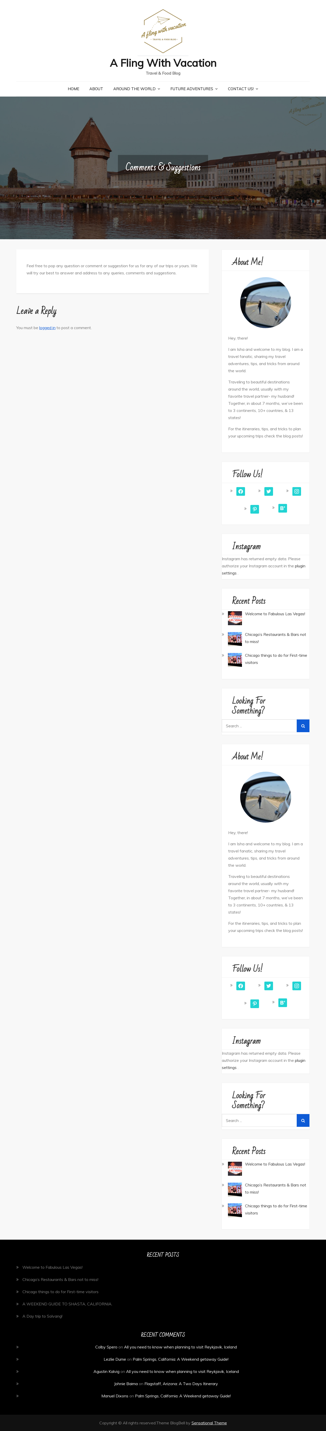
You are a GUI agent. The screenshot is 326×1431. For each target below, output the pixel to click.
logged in (47, 327)
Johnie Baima (126, 1383)
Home (73, 88)
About (96, 88)
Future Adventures (191, 88)
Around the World (134, 88)
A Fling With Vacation (163, 63)
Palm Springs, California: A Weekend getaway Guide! (180, 1359)
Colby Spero (106, 1346)
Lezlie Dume (115, 1359)
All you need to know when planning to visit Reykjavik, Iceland (180, 1346)
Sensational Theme (209, 1422)
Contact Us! (241, 88)
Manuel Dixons (114, 1395)
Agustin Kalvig (106, 1371)
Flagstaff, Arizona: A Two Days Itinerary (181, 1383)
